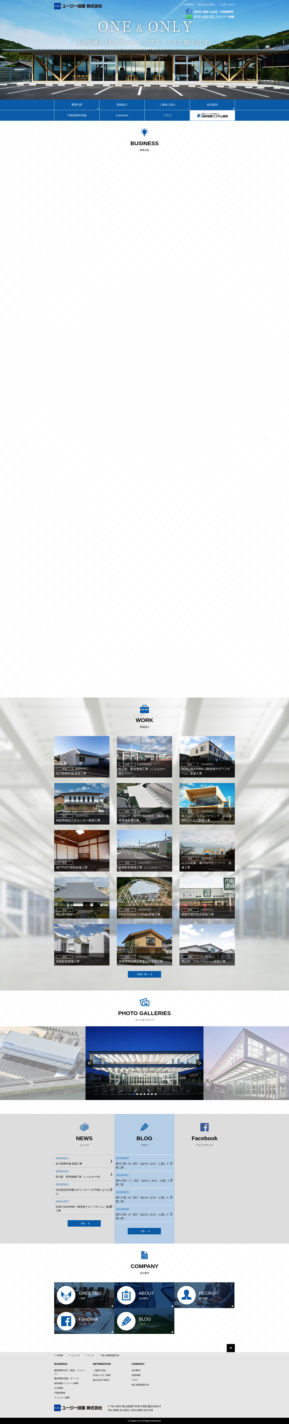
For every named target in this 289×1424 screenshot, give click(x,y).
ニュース (75, 1355)
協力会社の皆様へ (207, 4)
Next (199, 1063)
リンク (90, 1355)
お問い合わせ (228, 4)
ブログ (167, 115)
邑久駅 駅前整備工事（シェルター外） (79, 1176)
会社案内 (136, 1370)
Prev (89, 1063)
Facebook (122, 115)
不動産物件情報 (77, 115)
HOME (60, 1355)
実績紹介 (122, 104)
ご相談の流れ (167, 104)
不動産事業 (59, 1393)
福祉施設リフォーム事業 (66, 1383)
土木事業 (58, 1388)
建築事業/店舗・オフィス (66, 1378)
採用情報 (188, 4)
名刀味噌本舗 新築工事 (69, 1163)
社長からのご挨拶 (102, 1375)
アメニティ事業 (62, 1397)
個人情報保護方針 (110, 1355)
